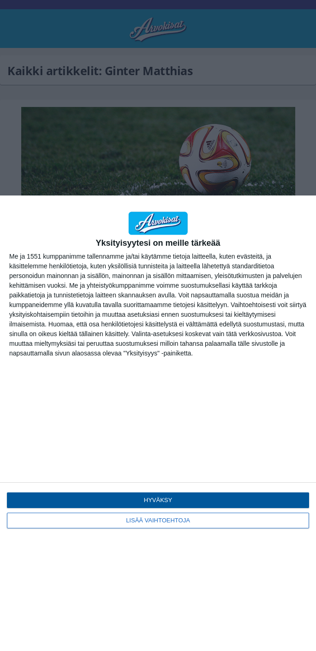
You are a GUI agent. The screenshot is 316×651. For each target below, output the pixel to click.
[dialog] (158, 423)
